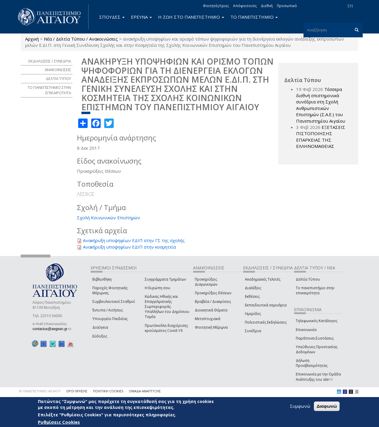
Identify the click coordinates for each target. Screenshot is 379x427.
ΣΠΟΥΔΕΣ (112, 17)
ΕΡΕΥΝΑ (141, 17)
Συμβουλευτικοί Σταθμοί (113, 301)
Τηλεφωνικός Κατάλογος (316, 320)
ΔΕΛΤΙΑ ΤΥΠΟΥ (58, 78)
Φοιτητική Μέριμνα (211, 327)
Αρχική (32, 39)
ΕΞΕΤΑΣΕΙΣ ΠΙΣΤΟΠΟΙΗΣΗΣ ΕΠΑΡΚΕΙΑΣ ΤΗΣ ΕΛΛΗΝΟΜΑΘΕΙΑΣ (320, 136)
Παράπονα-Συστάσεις (315, 338)
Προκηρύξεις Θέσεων (213, 292)
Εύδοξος (99, 336)
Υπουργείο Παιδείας (110, 318)
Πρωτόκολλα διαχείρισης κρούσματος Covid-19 (166, 328)
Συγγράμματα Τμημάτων (165, 279)
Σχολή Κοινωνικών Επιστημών (108, 217)
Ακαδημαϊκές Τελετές (262, 279)
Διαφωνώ (327, 406)
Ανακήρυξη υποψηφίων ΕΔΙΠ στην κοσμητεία (129, 247)
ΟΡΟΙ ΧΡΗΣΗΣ (76, 391)
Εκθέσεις (252, 296)
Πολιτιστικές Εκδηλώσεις (266, 322)
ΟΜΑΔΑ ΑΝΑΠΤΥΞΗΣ (145, 391)
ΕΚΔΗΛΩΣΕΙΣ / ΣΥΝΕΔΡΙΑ (49, 61)
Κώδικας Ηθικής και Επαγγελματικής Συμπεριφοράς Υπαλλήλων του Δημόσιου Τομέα (167, 306)
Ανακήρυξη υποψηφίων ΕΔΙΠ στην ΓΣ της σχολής (134, 240)
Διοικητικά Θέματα (211, 310)
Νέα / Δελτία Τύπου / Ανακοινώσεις (81, 39)
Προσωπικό (287, 5)
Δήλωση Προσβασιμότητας (311, 363)
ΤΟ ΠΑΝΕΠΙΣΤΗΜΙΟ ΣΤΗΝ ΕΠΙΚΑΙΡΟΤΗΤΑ (49, 90)
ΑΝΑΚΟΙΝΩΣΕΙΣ (58, 69)
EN (350, 6)
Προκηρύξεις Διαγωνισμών (206, 282)
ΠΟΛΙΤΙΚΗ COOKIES (108, 391)
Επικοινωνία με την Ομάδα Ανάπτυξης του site (318, 377)
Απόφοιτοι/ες (245, 5)
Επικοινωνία (306, 329)
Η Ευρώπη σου (157, 287)
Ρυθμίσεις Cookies (59, 422)
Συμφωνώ (300, 406)
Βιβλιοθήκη (102, 279)
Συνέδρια (253, 330)
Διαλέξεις (253, 287)
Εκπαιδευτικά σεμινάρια (266, 305)
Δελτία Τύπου (308, 279)
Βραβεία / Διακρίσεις (213, 301)
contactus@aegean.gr (52, 329)
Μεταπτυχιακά (207, 318)
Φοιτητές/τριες (216, 5)
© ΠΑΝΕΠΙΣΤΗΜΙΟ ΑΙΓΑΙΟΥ (40, 391)
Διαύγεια (100, 327)
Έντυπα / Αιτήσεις (107, 310)
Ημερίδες (253, 313)
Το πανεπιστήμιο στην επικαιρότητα (315, 290)
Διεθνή (267, 5)
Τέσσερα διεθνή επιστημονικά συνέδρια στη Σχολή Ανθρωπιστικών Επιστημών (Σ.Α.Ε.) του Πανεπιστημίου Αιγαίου (320, 105)
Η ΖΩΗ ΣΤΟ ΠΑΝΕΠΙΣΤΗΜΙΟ (191, 17)
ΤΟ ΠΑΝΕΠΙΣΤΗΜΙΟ (254, 17)
